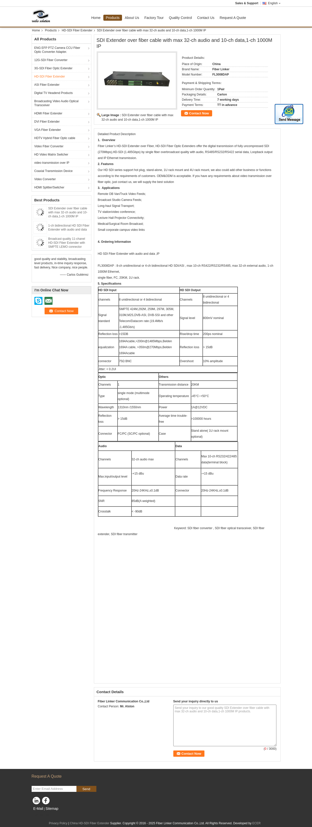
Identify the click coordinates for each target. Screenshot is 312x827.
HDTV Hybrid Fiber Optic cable (54, 138)
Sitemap (52, 809)
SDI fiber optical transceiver (233, 528)
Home (96, 18)
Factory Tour (154, 18)
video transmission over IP (51, 163)
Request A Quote (233, 18)
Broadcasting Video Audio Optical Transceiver (56, 103)
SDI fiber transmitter (124, 534)
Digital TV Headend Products (53, 93)
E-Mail (38, 809)
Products (113, 18)
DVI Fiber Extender (47, 121)
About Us (132, 18)
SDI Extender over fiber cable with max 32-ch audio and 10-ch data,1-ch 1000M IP (67, 212)
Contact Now (199, 113)
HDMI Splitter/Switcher (49, 187)
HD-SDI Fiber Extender (77, 30)
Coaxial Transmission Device (53, 171)
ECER (256, 823)
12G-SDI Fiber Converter (50, 60)
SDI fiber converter (200, 528)
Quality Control (180, 18)
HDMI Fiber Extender (48, 113)
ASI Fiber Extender (47, 84)
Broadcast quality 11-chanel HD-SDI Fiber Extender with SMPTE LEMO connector (66, 242)
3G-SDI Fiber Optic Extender (53, 68)
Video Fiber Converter (48, 146)
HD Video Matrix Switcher (51, 154)
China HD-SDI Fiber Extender (89, 823)
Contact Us (205, 18)
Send (86, 789)
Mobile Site (40, 815)
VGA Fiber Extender (47, 130)
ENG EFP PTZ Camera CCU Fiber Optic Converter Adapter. (57, 50)
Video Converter (45, 179)
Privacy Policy (58, 823)
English (274, 3)
